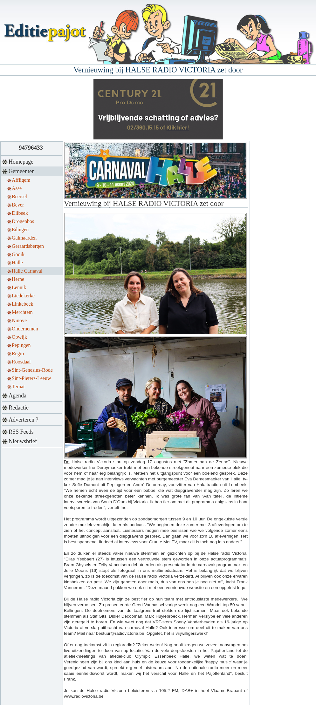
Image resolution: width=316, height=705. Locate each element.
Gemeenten (22, 171)
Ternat (18, 386)
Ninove (19, 320)
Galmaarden (24, 238)
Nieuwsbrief (23, 441)
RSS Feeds (21, 432)
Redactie (19, 407)
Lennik (19, 287)
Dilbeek (20, 213)
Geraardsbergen (28, 246)
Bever (18, 204)
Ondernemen (25, 328)
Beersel (19, 196)
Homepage (21, 162)
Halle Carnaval (27, 271)
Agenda (17, 395)
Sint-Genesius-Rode (32, 370)
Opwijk (19, 337)
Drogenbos (23, 221)
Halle (17, 262)
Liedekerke (23, 295)
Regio (18, 353)
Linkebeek (22, 304)
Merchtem (22, 312)
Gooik (18, 254)
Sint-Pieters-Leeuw (31, 378)
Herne (18, 279)
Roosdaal (21, 361)
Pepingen (21, 345)
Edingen (20, 229)
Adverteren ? (23, 420)
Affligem (21, 180)
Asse (17, 188)
